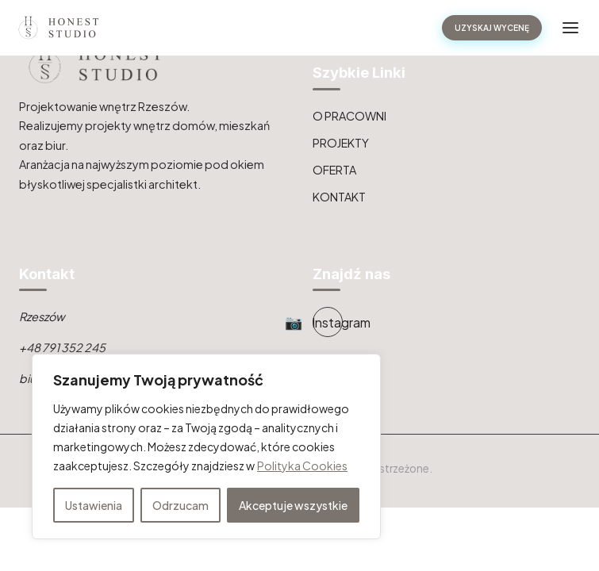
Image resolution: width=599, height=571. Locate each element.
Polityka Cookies (302, 465)
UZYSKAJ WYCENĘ (492, 28)
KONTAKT (339, 197)
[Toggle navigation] (570, 28)
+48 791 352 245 (62, 347)
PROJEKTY (341, 143)
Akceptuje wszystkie (293, 505)
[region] (206, 446)
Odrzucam (180, 505)
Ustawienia (93, 505)
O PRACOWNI (349, 116)
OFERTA (334, 170)
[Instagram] (328, 322)
